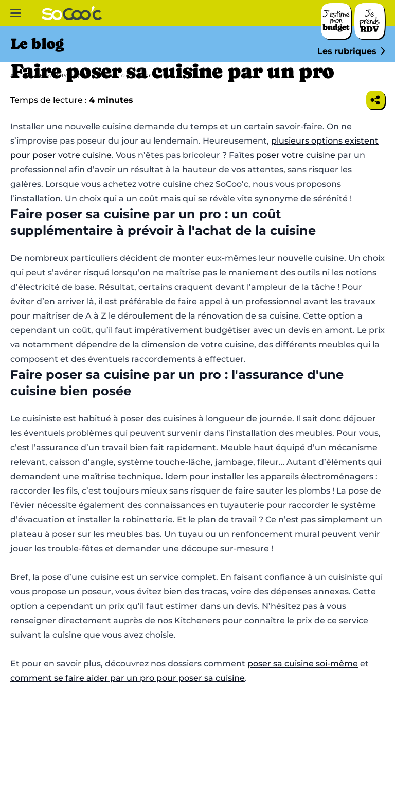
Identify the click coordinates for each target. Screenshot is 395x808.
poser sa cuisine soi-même (302, 664)
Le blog (37, 44)
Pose (68, 75)
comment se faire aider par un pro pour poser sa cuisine (127, 678)
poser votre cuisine (295, 155)
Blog (46, 75)
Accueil (20, 75)
